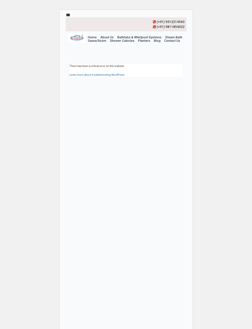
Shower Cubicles (122, 40)
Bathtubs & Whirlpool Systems (139, 37)
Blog (157, 40)
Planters (144, 40)
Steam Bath (173, 37)
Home (92, 37)
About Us (107, 37)
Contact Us (172, 40)
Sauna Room (97, 40)
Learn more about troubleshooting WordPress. (97, 74)
